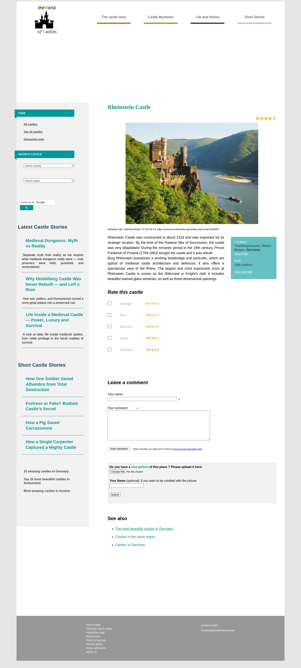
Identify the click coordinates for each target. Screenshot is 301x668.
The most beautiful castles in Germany (144, 534)
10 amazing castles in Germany (46, 471)
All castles (30, 124)
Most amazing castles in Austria (47, 491)
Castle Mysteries (161, 17)
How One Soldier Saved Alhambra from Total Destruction (49, 384)
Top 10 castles (33, 131)
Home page (93, 630)
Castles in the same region (135, 542)
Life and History (208, 17)
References (93, 642)
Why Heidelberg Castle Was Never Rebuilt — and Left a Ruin (53, 284)
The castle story (114, 17)
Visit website (243, 272)
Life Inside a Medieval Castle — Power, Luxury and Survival (54, 320)
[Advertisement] (150, 70)
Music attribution (96, 653)
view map (241, 253)
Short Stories (255, 17)
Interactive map (34, 139)
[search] (37, 202)
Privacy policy (94, 649)
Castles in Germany (130, 551)
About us (91, 657)
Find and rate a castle (99, 634)
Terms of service (96, 645)
